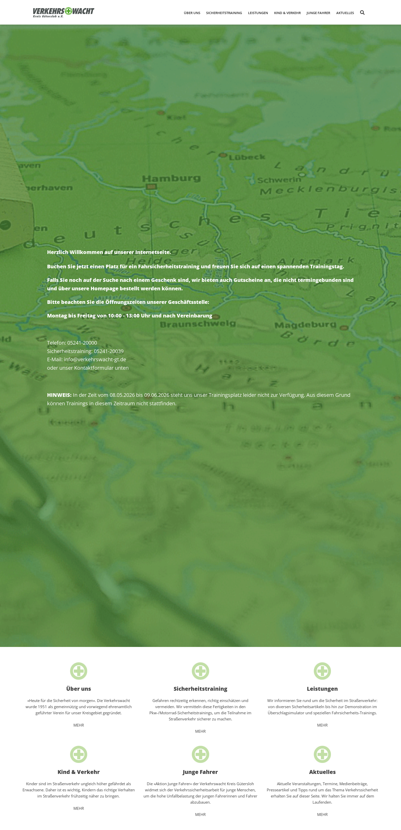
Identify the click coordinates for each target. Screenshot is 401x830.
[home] (63, 12)
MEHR (78, 725)
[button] (192, 12)
